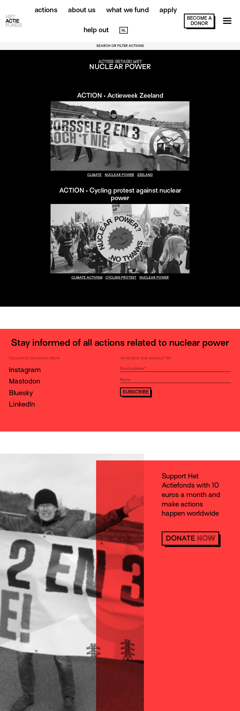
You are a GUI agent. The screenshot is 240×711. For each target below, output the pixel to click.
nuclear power (119, 175)
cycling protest (121, 277)
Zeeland (145, 175)
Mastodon (24, 381)
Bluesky (21, 393)
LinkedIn (22, 404)
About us (82, 10)
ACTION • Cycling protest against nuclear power (120, 193)
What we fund (127, 10)
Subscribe (135, 392)
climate (94, 175)
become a (199, 21)
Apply (168, 10)
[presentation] (162, 412)
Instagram (25, 370)
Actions (46, 10)
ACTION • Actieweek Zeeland (120, 95)
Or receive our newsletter (145, 358)
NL (123, 30)
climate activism (86, 277)
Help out (96, 30)
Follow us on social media (34, 358)
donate (190, 538)
